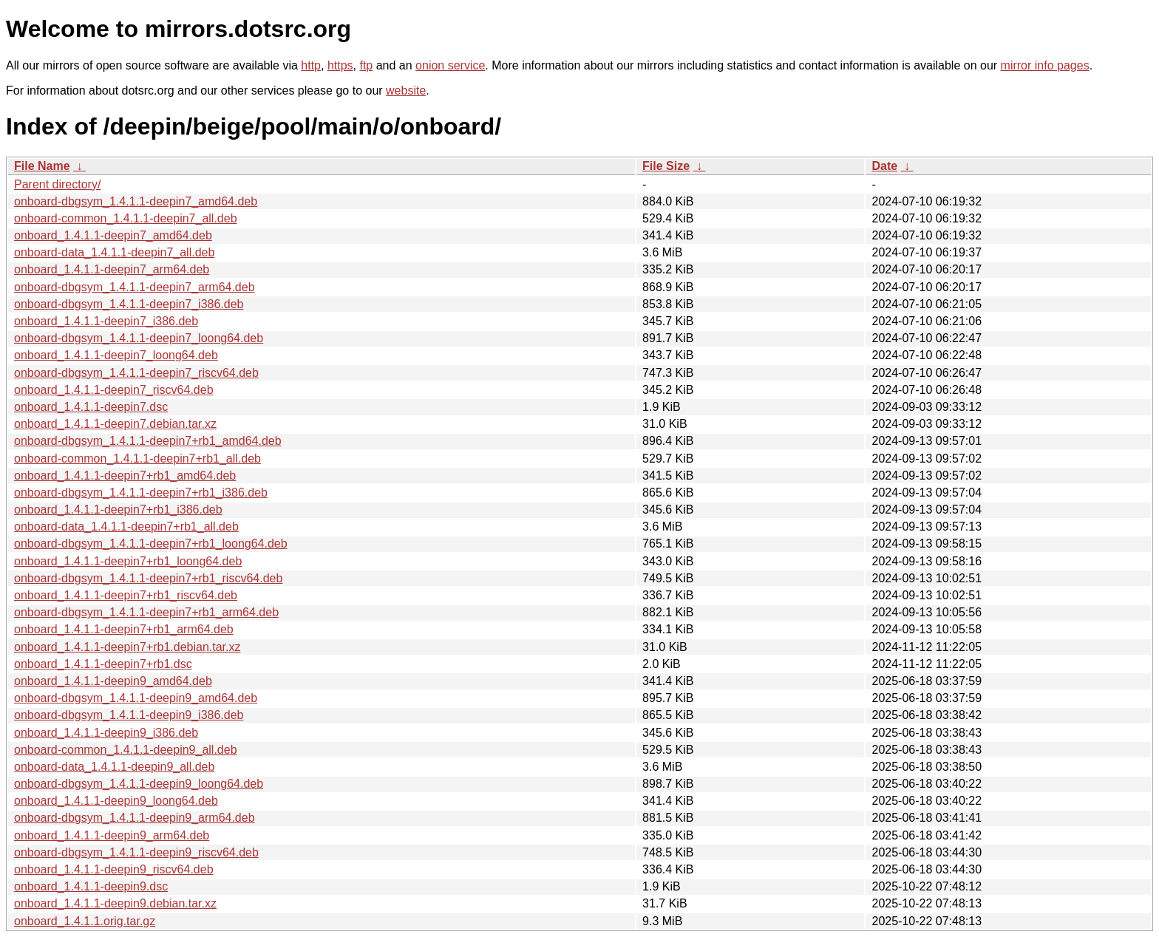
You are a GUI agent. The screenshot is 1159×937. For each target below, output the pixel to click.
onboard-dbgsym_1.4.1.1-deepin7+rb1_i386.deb (141, 492)
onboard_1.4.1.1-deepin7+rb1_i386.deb (118, 509)
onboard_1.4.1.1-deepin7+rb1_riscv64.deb (125, 595)
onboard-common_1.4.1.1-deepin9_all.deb (125, 749)
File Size (666, 166)
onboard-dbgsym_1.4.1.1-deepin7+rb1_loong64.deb (151, 543)
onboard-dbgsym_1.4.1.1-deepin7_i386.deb (128, 304)
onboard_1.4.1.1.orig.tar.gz (84, 921)
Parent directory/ (57, 184)
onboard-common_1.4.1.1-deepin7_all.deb (125, 218)
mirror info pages (1045, 65)
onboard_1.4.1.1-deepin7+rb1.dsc (103, 664)
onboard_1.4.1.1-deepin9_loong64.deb (116, 800)
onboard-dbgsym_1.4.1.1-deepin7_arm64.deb (134, 287)
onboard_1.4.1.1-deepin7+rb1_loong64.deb (128, 561)
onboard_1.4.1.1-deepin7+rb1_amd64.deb (125, 475)
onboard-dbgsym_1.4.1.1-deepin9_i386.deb (128, 715)
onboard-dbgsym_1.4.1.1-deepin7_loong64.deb (138, 338)
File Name (42, 166)
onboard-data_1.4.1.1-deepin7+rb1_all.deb (126, 526)
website (406, 90)
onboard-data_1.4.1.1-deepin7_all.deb (114, 252)
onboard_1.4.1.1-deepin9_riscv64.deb (114, 869)
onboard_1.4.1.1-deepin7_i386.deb (106, 321)
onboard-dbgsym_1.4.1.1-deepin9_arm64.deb (134, 817)
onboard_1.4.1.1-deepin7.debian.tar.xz (115, 424)
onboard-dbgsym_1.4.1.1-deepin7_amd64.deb (135, 201)
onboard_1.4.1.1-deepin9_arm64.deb (111, 835)
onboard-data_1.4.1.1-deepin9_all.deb (114, 766)
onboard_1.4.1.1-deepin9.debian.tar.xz (115, 903)
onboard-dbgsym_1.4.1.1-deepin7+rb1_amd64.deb (148, 441)
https (340, 65)
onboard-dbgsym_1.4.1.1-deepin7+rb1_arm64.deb (146, 612)
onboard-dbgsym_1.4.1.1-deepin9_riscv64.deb (136, 852)
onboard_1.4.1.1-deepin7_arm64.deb (111, 269)
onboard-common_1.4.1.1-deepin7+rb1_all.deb (137, 458)
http (311, 65)
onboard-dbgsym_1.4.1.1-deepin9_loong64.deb (138, 783)
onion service (450, 65)
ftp (366, 65)
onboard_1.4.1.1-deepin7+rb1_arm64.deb (124, 629)
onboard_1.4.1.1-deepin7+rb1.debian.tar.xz (127, 647)
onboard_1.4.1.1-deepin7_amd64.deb (113, 235)
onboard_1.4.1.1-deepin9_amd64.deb (113, 681)
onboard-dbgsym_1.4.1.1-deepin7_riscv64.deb (136, 373)
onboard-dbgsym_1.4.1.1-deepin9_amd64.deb (135, 698)
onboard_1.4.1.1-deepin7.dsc (91, 407)
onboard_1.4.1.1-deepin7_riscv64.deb (114, 390)
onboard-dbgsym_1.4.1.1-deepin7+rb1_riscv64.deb (148, 578)
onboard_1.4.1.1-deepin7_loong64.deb (116, 355)
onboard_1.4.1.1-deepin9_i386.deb (106, 732)
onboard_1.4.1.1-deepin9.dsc (91, 886)
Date (884, 166)
